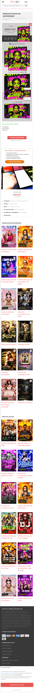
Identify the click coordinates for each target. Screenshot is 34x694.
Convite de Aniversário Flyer (24, 373)
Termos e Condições (6, 648)
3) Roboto (4, 130)
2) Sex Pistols (5, 128)
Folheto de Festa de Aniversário (25, 251)
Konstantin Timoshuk (14, 206)
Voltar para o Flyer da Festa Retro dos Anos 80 (24, 568)
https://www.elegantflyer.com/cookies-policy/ (9, 676)
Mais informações (19, 209)
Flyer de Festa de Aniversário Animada (7, 405)
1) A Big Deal (5, 127)
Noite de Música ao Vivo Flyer (8, 567)
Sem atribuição (17, 140)
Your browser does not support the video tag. (17, 177)
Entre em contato (6, 663)
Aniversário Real (24, 344)
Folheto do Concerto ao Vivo (7, 507)
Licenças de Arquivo (6, 645)
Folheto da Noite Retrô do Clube (7, 475)
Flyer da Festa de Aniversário (7, 313)
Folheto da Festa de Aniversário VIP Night (25, 282)
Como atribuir (23, 212)
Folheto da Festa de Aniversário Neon (8, 281)
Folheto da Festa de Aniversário (8, 251)
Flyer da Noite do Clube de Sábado (24, 444)
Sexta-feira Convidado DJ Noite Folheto (25, 476)
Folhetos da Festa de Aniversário (19, 201)
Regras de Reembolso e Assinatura (10, 660)
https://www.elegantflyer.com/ (6, 673)
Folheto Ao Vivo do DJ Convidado (25, 537)
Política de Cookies (6, 654)
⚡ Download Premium (14, 161)
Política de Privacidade (7, 651)
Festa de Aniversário (5, 373)
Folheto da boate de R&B (8, 444)
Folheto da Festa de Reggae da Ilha (8, 537)
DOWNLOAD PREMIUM (17, 137)
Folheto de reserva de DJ (24, 599)
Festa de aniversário (8, 344)
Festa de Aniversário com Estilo (24, 314)
